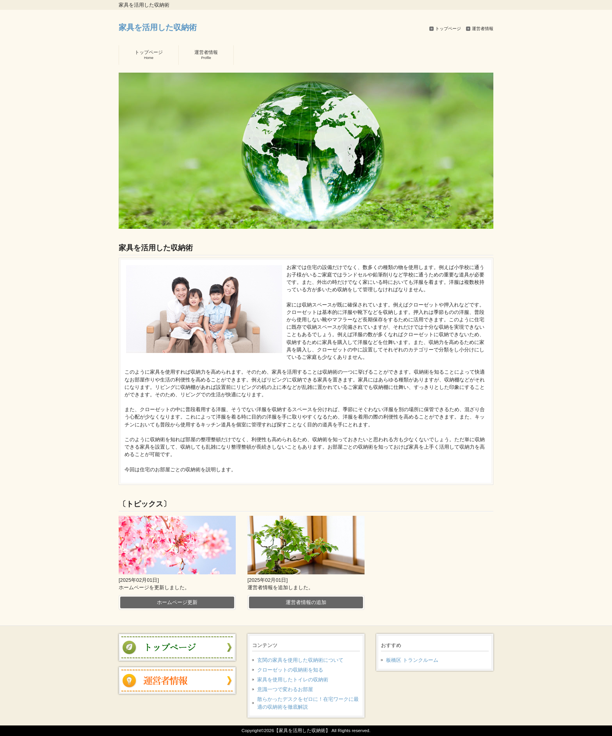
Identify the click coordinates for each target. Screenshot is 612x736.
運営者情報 (482, 28)
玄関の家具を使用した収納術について (300, 660)
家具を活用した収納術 (158, 27)
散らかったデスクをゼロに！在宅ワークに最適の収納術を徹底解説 (308, 702)
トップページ (448, 28)
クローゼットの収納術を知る (290, 670)
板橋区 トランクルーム (412, 660)
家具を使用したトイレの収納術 (292, 680)
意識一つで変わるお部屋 (285, 689)
